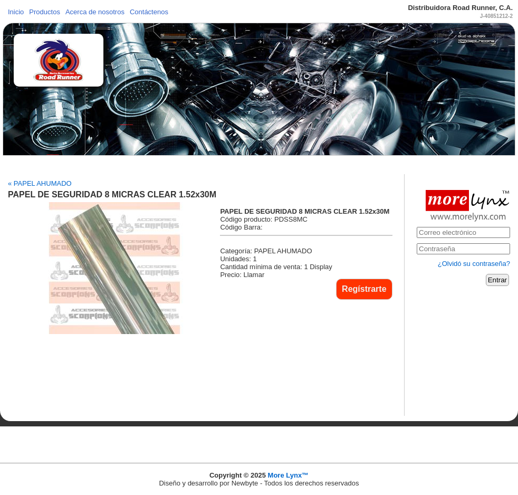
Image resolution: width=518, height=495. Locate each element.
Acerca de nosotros (94, 12)
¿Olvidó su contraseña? (474, 264)
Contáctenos (149, 12)
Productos (44, 12)
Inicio (16, 12)
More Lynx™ (288, 475)
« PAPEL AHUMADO (40, 183)
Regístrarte (364, 288)
